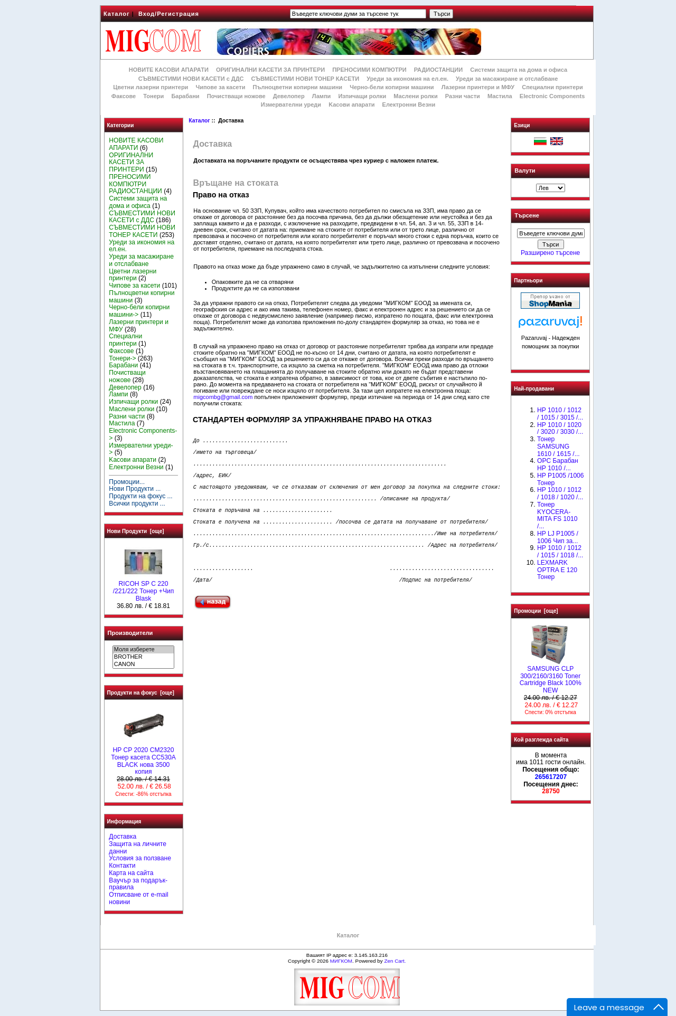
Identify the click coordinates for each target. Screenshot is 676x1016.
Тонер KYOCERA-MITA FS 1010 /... (557, 515)
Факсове (123, 96)
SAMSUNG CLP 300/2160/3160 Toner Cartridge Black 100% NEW (550, 677)
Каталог (117, 14)
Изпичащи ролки (362, 96)
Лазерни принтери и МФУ (478, 87)
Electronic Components (552, 96)
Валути (524, 170)
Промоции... (127, 482)
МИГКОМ (341, 961)
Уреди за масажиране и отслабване (507, 78)
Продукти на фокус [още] (140, 693)
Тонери (153, 96)
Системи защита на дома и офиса (518, 70)
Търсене (526, 216)
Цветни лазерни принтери (150, 87)
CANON (143, 664)
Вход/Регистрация (168, 14)
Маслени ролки (415, 96)
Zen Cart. (395, 961)
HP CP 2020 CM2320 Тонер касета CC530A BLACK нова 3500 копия (143, 758)
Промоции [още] (536, 611)
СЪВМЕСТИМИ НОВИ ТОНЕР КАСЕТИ (305, 78)
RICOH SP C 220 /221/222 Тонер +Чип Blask (143, 588)
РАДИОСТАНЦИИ (438, 70)
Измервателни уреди (291, 104)
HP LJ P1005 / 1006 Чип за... (557, 537)
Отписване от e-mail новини (138, 898)
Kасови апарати (351, 104)
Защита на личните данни (137, 847)
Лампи (321, 96)
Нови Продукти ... (135, 488)
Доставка (122, 836)
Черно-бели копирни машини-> (139, 310)
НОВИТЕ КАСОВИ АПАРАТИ (169, 70)
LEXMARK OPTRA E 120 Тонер (557, 570)
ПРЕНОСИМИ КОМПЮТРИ (369, 70)
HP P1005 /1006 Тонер (560, 479)
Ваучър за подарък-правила (138, 884)
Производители (130, 633)
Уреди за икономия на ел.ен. (407, 78)
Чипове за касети (220, 87)
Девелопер (289, 96)
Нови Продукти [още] (135, 531)
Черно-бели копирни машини (392, 87)
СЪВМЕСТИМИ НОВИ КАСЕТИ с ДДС (191, 78)
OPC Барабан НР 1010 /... (557, 464)
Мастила (499, 96)
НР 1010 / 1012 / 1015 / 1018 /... (560, 551)
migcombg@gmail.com (222, 397)
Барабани (185, 96)
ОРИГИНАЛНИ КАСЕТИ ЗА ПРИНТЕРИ (270, 70)
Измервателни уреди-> (141, 449)
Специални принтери (552, 87)
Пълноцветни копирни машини (297, 87)
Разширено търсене (550, 253)
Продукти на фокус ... (140, 496)
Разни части (462, 96)
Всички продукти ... (137, 503)
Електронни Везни (409, 104)
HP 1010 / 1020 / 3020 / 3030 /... (560, 428)
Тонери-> (122, 358)
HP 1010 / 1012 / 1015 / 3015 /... (560, 413)
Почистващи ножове (236, 96)
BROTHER (143, 657)
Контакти (122, 865)
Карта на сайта (131, 873)
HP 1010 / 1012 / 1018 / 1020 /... (560, 493)
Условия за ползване (140, 858)
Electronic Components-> (143, 434)
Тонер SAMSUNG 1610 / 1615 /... (558, 446)
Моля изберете (143, 649)
